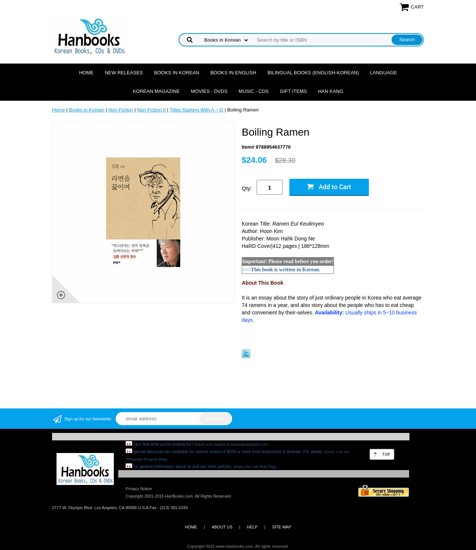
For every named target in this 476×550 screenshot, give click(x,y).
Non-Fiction (120, 110)
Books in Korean (176, 72)
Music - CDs (254, 91)
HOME (191, 527)
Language (383, 72)
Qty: (247, 188)
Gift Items (293, 91)
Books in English (233, 72)
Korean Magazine (156, 91)
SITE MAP (281, 527)
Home (86, 72)
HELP (252, 527)
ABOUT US (222, 527)
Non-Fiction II (151, 110)
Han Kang (330, 91)
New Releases (124, 72)
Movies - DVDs (209, 91)
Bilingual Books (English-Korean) (313, 72)
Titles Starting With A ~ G (196, 110)
